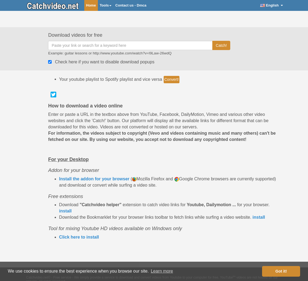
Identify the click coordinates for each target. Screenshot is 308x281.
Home (91, 5)
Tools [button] (106, 5)
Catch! (221, 45)
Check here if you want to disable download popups (104, 62)
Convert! (171, 79)
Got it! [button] (281, 271)
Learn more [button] (162, 271)
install (65, 211)
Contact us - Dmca (130, 5)
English (271, 5)
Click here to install (79, 237)
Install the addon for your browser (94, 179)
